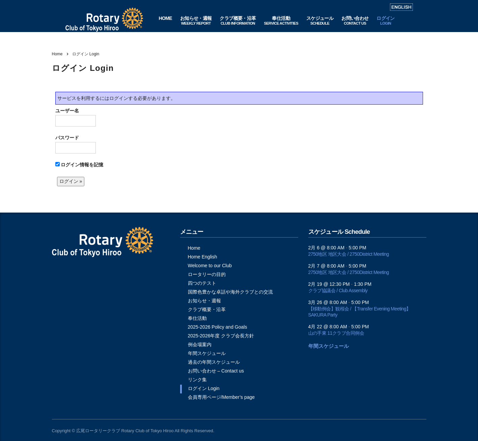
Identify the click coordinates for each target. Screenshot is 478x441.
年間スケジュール (207, 353)
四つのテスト (202, 283)
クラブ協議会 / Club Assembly (338, 290)
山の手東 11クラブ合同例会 (336, 333)
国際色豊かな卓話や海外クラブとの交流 (230, 292)
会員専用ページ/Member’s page (221, 397)
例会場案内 (200, 344)
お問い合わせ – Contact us (216, 371)
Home (57, 54)
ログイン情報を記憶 (79, 164)
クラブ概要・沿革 (207, 309)
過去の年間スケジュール (214, 362)
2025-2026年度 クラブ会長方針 (221, 335)
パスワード (75, 144)
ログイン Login (204, 388)
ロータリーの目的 (207, 274)
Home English (202, 256)
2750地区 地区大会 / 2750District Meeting (348, 254)
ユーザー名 (75, 117)
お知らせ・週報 (204, 300)
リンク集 (197, 379)
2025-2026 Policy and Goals (217, 327)
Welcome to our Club (210, 265)
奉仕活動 (197, 318)
